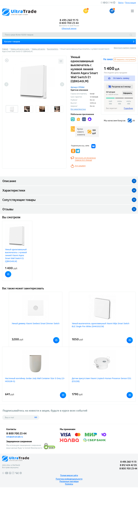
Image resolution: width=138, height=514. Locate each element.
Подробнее (128, 108)
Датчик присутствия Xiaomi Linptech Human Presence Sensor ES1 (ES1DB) (101, 379)
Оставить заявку (118, 78)
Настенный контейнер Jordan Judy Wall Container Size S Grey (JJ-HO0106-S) (35, 379)
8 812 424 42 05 (128, 465)
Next (62, 84)
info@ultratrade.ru (14, 436)
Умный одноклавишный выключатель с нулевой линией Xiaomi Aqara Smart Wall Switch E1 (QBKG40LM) (16, 255)
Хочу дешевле (80, 166)
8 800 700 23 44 (69, 23)
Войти (121, 2)
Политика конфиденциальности (69, 479)
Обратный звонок (69, 28)
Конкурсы (69, 484)
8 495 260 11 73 (69, 20)
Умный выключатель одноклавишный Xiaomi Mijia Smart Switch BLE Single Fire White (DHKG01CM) (100, 325)
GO (35, 417)
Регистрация (130, 2)
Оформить (127, 93)
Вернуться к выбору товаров (125, 48)
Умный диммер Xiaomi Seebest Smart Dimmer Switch (35, 323)
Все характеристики (78, 109)
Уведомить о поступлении (124, 59)
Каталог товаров (12, 41)
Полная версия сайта (69, 475)
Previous (6, 84)
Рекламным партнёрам (69, 481)
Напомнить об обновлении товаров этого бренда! (85, 159)
